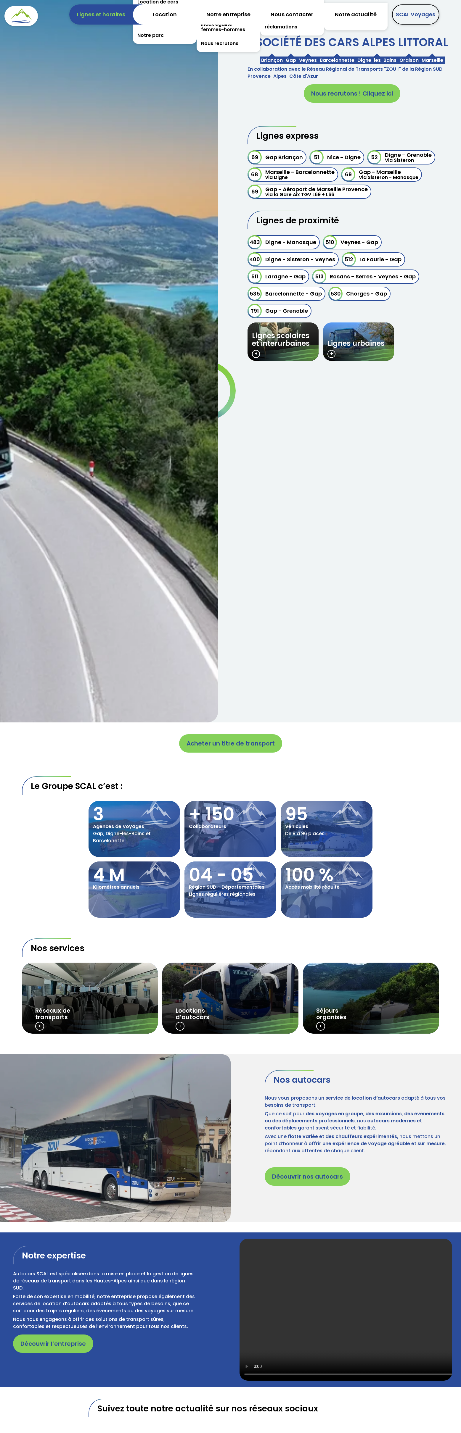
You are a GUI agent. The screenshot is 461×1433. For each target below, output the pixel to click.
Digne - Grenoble (399, 157)
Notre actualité (356, 14)
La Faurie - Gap (371, 259)
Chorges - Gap (357, 294)
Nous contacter (292, 14)
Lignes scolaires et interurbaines (281, 339)
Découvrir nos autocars (307, 1176)
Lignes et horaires (101, 14)
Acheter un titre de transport (231, 743)
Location (165, 14)
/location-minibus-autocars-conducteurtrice (230, 998)
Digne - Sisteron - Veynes (291, 259)
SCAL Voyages (415, 14)
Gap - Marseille (379, 174)
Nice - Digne (335, 157)
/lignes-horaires (90, 998)
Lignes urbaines (356, 343)
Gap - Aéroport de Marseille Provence (308, 192)
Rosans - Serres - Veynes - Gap (364, 277)
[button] (115, 1138)
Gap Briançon (275, 157)
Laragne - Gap (277, 277)
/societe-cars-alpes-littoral (134, 829)
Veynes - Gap (350, 242)
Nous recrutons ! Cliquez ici (352, 93)
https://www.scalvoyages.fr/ (371, 998)
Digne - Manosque (282, 242)
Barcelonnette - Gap (285, 294)
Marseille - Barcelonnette (291, 174)
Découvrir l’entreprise (53, 1344)
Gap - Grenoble (278, 311)
